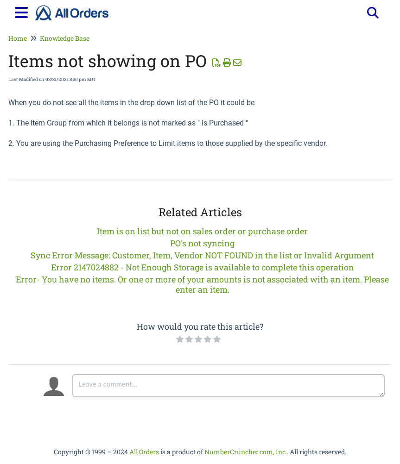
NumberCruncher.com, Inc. (245, 451)
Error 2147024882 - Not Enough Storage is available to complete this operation (202, 267)
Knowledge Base (64, 38)
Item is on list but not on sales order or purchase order (202, 231)
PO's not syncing (202, 243)
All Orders (144, 451)
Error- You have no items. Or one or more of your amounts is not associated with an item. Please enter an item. (202, 284)
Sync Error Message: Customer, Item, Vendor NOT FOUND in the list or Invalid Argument (202, 255)
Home (17, 38)
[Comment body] (228, 385)
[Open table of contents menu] (23, 11)
